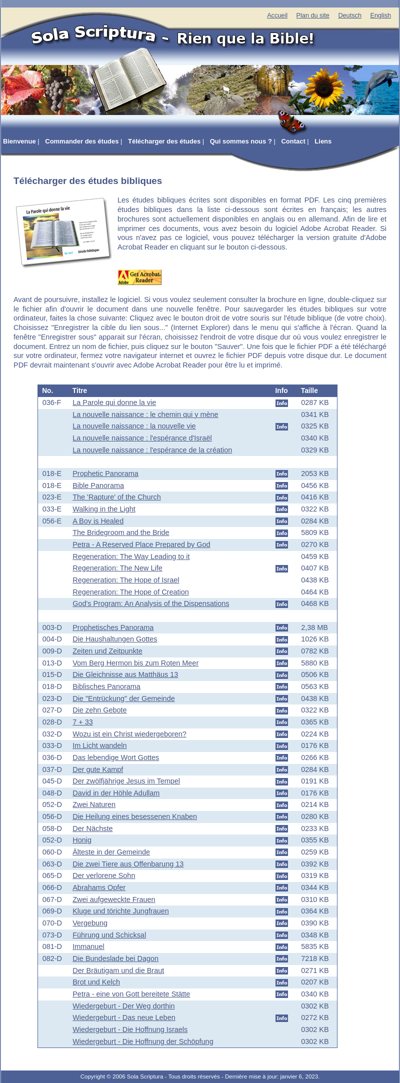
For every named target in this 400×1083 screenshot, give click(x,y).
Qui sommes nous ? (241, 141)
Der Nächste (92, 828)
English (380, 15)
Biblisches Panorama (106, 686)
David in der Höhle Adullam (116, 793)
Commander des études (81, 141)
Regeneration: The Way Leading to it (131, 556)
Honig (82, 840)
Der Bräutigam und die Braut (118, 970)
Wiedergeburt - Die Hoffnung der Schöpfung (142, 1042)
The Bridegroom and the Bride (120, 532)
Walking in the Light (103, 509)
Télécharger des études (164, 141)
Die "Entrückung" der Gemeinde (123, 698)
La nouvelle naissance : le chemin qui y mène (145, 414)
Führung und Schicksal (109, 935)
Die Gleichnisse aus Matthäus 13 (125, 674)
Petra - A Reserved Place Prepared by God (141, 544)
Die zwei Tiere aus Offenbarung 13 (128, 864)
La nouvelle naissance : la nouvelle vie (134, 426)
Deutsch (350, 15)
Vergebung (90, 923)
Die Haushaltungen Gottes (114, 639)
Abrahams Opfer (99, 888)
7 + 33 (82, 722)
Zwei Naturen (94, 804)
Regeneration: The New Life (117, 568)
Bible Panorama (98, 486)
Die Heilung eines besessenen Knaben (134, 816)
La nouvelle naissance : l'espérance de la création (152, 450)
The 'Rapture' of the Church (116, 497)
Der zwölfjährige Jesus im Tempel (126, 781)
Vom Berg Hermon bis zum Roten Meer (135, 663)
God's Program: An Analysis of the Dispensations (150, 604)
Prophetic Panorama (105, 474)
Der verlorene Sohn (103, 876)
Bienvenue (19, 141)
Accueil (277, 15)
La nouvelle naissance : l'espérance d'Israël (142, 438)
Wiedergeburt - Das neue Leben (123, 1018)
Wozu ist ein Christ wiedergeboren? (129, 734)
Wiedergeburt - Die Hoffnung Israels (130, 1030)
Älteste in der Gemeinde (111, 852)
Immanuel (88, 946)
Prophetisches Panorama (113, 628)
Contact (293, 141)
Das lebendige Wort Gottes (115, 758)
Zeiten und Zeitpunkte (107, 651)
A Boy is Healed (98, 521)
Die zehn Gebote (99, 710)
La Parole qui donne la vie (114, 402)
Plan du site (313, 15)
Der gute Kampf (97, 770)
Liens (323, 141)
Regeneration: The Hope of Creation (130, 592)
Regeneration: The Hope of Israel (125, 580)
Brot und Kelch (96, 982)
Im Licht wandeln (99, 746)
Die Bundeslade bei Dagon (115, 958)
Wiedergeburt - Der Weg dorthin (123, 1006)
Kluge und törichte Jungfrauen (120, 911)
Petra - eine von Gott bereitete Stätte (131, 994)
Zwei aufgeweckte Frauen (113, 900)
